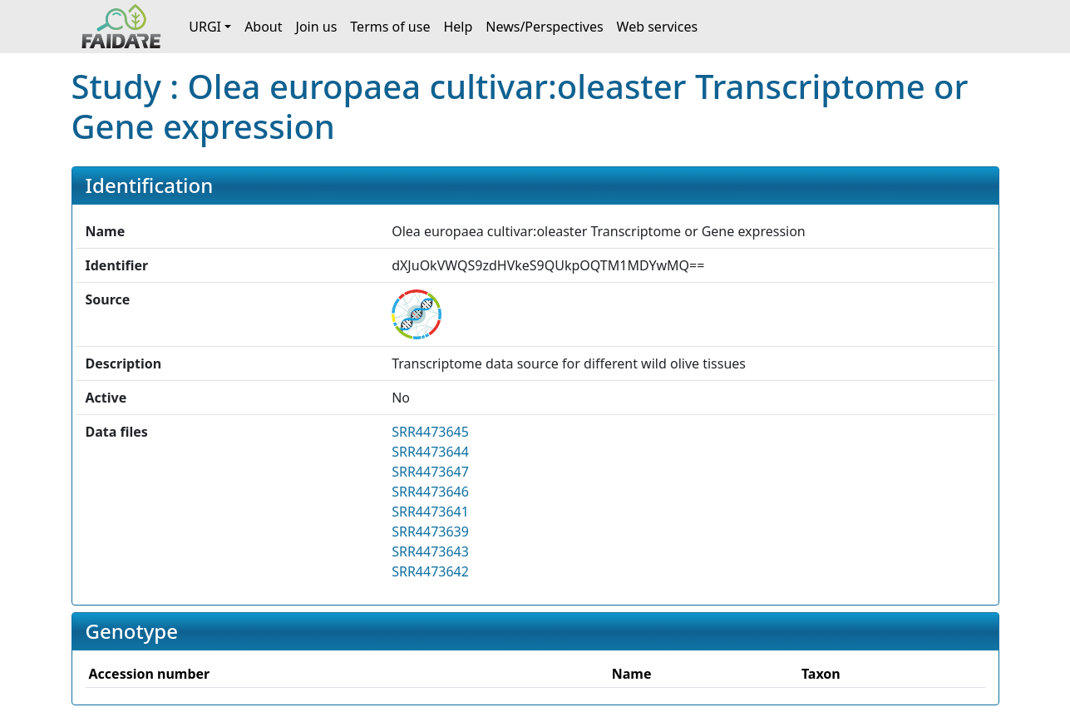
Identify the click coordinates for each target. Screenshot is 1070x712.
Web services (657, 26)
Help (457, 26)
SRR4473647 (430, 471)
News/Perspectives (544, 26)
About (263, 26)
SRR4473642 (430, 571)
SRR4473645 (430, 432)
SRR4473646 (430, 491)
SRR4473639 (430, 531)
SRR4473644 (430, 452)
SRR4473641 (430, 511)
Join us (317, 26)
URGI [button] (205, 26)
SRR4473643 (430, 551)
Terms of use (390, 26)
